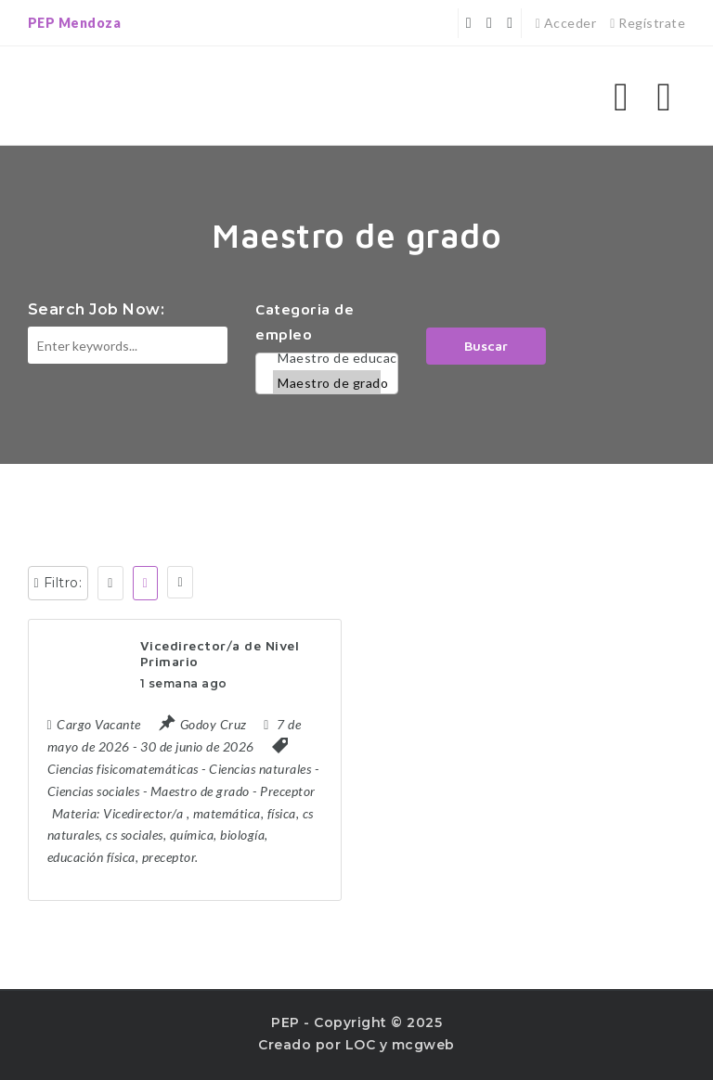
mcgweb (423, 1044)
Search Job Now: (96, 309)
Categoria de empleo (304, 321)
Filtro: (58, 582)
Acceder (566, 23)
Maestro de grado (327, 382)
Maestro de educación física (327, 357)
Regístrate (647, 23)
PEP (285, 1022)
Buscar (486, 346)
